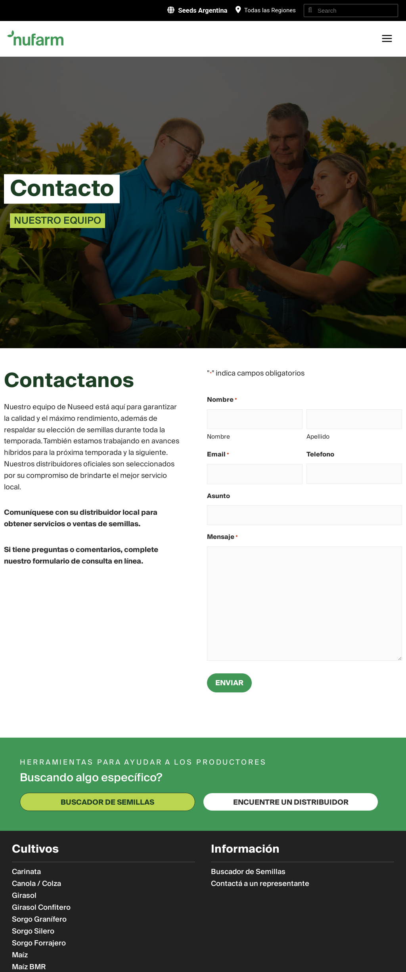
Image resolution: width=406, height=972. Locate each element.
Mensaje (222, 537)
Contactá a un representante (260, 884)
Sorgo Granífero (39, 920)
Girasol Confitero (41, 908)
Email (218, 455)
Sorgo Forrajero (39, 943)
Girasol (24, 896)
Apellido (317, 436)
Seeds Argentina (201, 10)
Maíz (20, 955)
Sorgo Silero (33, 932)
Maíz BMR (29, 967)
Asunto (218, 496)
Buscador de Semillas (248, 872)
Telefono (320, 454)
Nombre (218, 436)
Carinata (26, 872)
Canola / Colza (36, 884)
